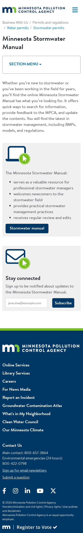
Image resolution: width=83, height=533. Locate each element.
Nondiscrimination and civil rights (22, 507)
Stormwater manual (27, 228)
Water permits (18, 27)
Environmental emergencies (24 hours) (32, 458)
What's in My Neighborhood (26, 414)
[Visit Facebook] (7, 492)
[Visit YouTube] (43, 492)
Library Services (16, 373)
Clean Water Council (20, 422)
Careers (9, 381)
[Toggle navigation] (75, 10)
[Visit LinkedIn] (31, 492)
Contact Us (12, 445)
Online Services (15, 365)
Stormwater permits (48, 27)
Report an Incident (18, 397)
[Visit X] (56, 492)
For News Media (16, 389)
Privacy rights (52, 507)
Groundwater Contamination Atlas (32, 405)
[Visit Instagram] (19, 492)
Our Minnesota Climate (22, 430)
